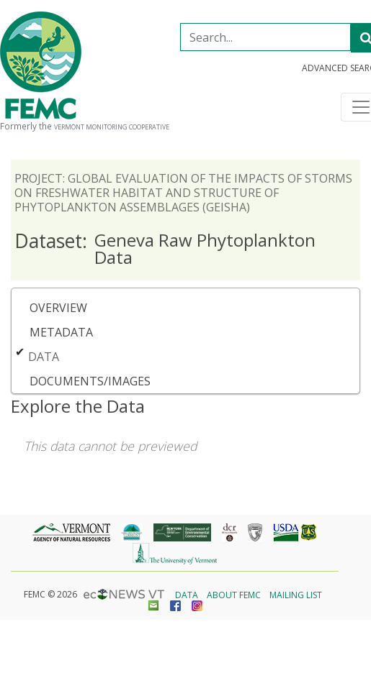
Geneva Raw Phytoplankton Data (165, 248)
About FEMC (234, 595)
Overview (58, 308)
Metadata (61, 332)
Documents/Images (90, 381)
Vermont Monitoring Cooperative (111, 127)
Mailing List (295, 595)
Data (43, 357)
